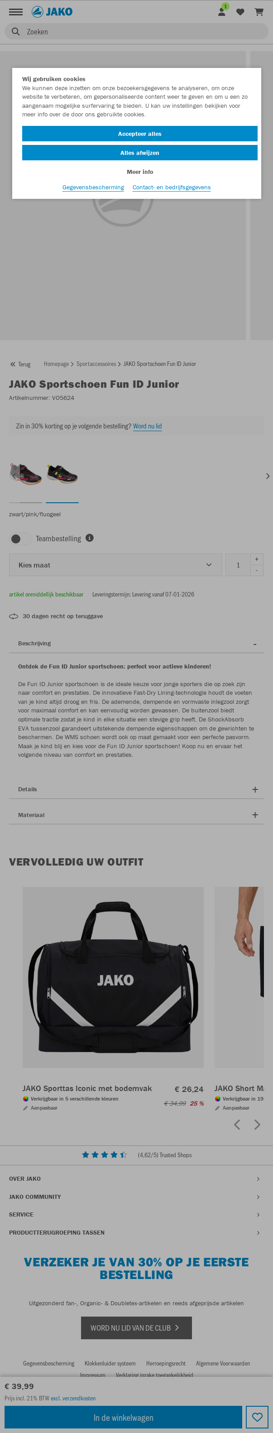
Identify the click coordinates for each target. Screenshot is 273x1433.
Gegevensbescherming (93, 187)
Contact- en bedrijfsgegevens (172, 187)
